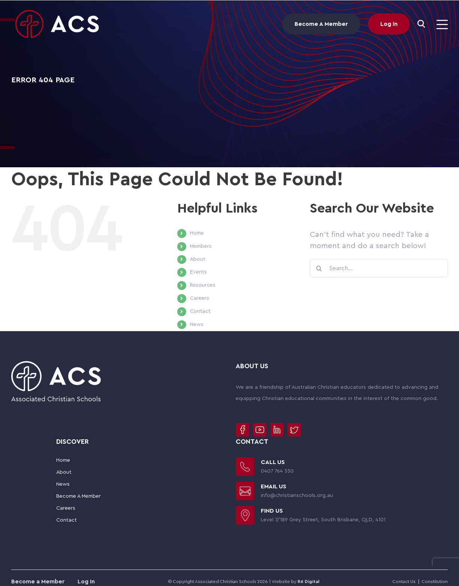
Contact (200, 311)
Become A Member (321, 24)
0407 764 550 (277, 471)
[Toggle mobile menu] (442, 24)
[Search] (421, 24)
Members (201, 246)
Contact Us (404, 581)
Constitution (435, 581)
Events (198, 272)
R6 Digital (308, 581)
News (196, 324)
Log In (389, 24)
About (197, 259)
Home (197, 233)
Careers (199, 298)
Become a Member (38, 582)
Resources (202, 285)
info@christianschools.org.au (297, 495)
